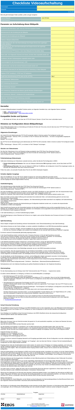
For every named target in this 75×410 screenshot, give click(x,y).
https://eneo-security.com (14, 111)
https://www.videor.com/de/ (26, 113)
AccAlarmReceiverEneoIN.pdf (13, 299)
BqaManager (34, 405)
